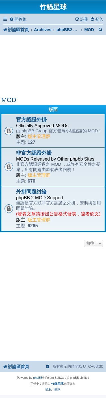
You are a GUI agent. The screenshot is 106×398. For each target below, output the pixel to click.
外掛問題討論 (31, 191)
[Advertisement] (53, 65)
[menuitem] (17, 19)
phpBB (37, 377)
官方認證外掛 (31, 119)
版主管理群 (39, 136)
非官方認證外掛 (34, 153)
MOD (8, 99)
